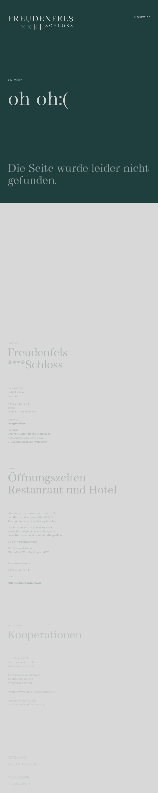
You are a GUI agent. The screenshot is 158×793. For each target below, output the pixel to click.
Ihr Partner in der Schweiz (24, 685)
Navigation (142, 17)
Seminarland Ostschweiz (28, 715)
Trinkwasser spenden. (21, 676)
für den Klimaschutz (20, 689)
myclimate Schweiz (20, 693)
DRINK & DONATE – (20, 668)
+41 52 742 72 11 (18, 419)
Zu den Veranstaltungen (22, 557)
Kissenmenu (19, 791)
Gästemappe (19, 784)
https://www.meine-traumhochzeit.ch (31, 702)
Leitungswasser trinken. (22, 672)
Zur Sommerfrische (20, 564)
